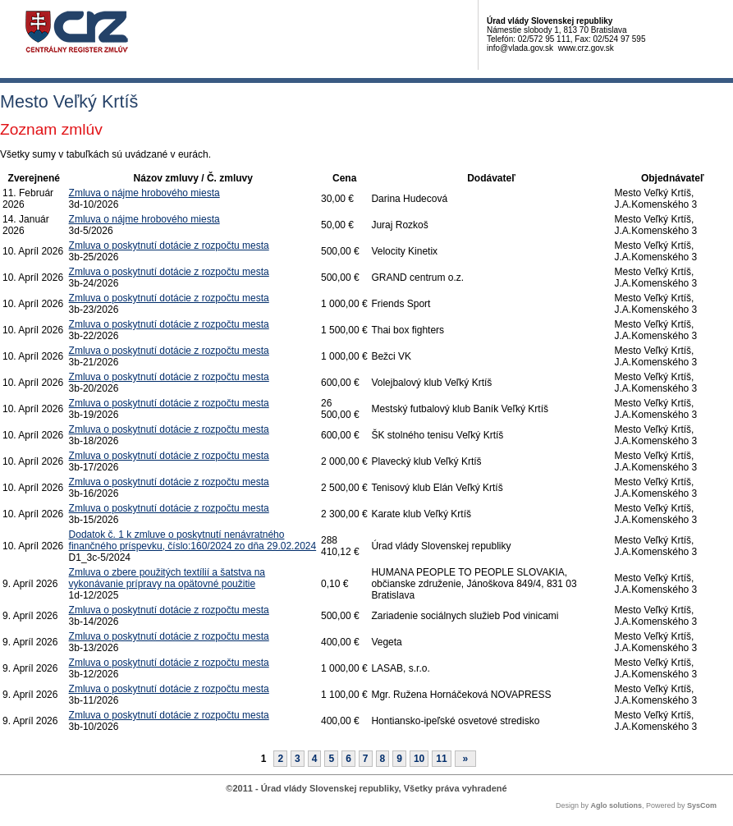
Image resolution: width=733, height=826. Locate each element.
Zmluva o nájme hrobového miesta (144, 193)
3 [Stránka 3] (297, 758)
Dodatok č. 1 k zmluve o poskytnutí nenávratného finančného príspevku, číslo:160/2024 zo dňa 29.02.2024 (193, 540)
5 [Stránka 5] (331, 758)
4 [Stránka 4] (315, 758)
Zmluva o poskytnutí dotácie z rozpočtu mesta (169, 245)
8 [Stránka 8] (383, 758)
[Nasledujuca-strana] (466, 758)
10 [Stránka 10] (419, 758)
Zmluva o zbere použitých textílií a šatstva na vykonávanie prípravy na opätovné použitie (167, 578)
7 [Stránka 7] (366, 758)
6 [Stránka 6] (348, 758)
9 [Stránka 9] (399, 758)
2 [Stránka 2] (280, 758)
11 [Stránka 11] (441, 758)
